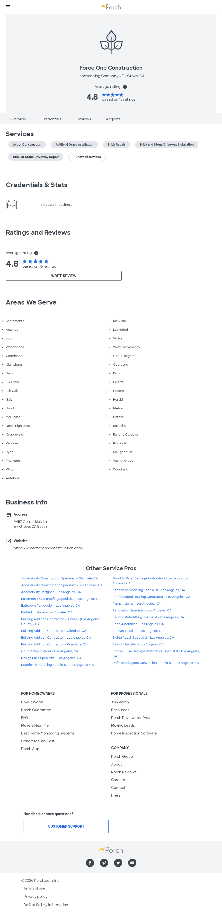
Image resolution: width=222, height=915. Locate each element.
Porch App (30, 749)
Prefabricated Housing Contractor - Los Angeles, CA (151, 597)
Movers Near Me (35, 725)
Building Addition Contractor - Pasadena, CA (54, 644)
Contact (118, 787)
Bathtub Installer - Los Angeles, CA (46, 612)
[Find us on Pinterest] (104, 863)
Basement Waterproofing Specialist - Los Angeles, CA (61, 599)
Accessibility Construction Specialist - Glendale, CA (59, 578)
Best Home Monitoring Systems (47, 733)
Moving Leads (123, 725)
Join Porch (120, 702)
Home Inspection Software (134, 733)
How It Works (32, 702)
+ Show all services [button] (87, 157)
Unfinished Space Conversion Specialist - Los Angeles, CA (156, 663)
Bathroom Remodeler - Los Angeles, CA (50, 606)
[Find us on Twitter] (118, 863)
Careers (118, 780)
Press (115, 795)
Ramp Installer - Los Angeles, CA (136, 604)
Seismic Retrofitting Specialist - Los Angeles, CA (148, 617)
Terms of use (34, 888)
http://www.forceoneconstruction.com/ (49, 548)
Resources (120, 710)
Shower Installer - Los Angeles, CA (138, 631)
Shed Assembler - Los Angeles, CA (138, 624)
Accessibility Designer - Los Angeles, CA (51, 592)
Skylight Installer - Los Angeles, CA (138, 644)
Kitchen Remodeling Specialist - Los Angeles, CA (149, 590)
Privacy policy (35, 896)
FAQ (24, 718)
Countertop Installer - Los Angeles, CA (49, 651)
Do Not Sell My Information (46, 905)
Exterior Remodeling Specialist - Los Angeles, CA (57, 665)
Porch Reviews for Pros (130, 718)
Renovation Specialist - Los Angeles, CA (142, 610)
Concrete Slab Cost (37, 741)
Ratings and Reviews (38, 232)
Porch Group (122, 756)
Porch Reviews (123, 772)
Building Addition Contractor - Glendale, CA (53, 631)
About (116, 764)
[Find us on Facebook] (90, 863)
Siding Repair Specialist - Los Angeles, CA (143, 638)
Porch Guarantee (36, 710)
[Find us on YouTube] (132, 863)
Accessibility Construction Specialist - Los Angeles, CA (62, 585)
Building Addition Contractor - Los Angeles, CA (56, 638)
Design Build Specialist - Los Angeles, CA (51, 658)
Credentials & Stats (37, 185)
